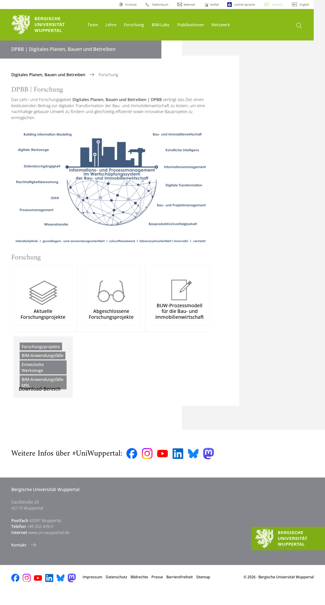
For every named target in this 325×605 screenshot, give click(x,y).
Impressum (92, 589)
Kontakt (19, 557)
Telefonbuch (160, 4)
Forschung (134, 24)
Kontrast (131, 4)
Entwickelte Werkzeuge (33, 373)
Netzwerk (220, 24)
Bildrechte (139, 589)
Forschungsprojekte (41, 352)
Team (93, 24)
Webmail (189, 4)
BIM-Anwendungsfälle (42, 361)
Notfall (214, 4)
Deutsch (277, 4)
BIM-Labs (160, 24)
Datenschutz (116, 589)
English (304, 4)
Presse (157, 589)
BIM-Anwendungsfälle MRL (42, 388)
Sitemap (203, 589)
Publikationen (190, 24)
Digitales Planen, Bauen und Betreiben (48, 74)
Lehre (110, 24)
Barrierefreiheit (179, 589)
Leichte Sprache (244, 4)
